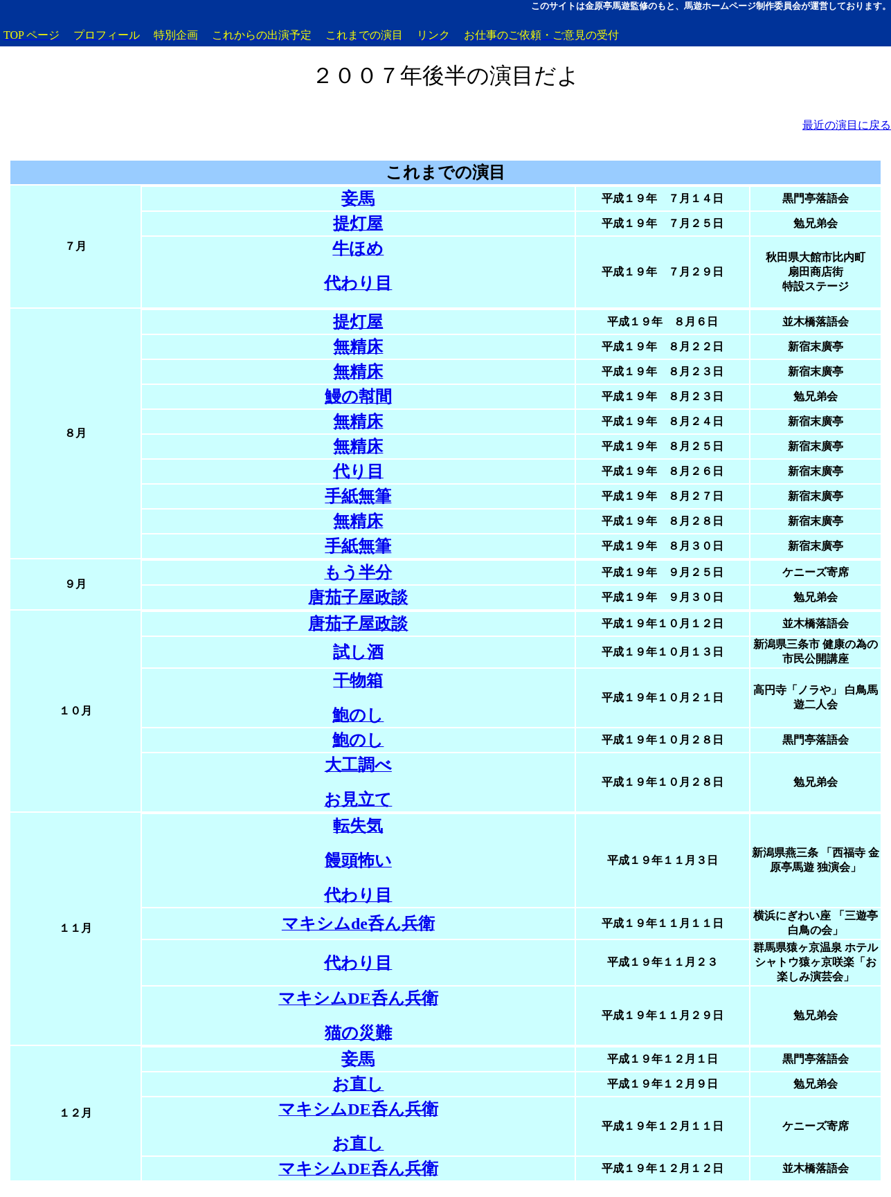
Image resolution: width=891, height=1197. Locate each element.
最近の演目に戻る (846, 125)
